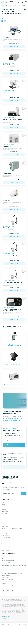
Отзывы (3, 506)
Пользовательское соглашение (9, 563)
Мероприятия (4, 511)
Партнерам (4, 513)
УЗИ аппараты (4, 522)
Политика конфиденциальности (9, 562)
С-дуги (3, 531)
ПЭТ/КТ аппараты (5, 537)
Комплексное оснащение (7, 547)
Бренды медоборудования (7, 560)
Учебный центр (5, 550)
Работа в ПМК (4, 515)
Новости (3, 509)
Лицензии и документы (7, 516)
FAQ (2, 558)
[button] (6, 18)
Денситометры (5, 540)
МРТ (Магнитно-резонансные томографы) (11, 528)
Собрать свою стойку (14, 467)
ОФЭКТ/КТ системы (6, 535)
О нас (2, 502)
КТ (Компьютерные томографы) (9, 530)
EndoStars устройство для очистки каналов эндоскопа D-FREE (14, 309)
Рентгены (3, 524)
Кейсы (3, 507)
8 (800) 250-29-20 (9, 477)
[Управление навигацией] (26, 2)
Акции (3, 556)
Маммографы (4, 526)
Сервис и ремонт (5, 548)
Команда (3, 504)
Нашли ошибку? (5, 616)
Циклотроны (4, 539)
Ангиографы (4, 533)
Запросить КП (14, 46)
